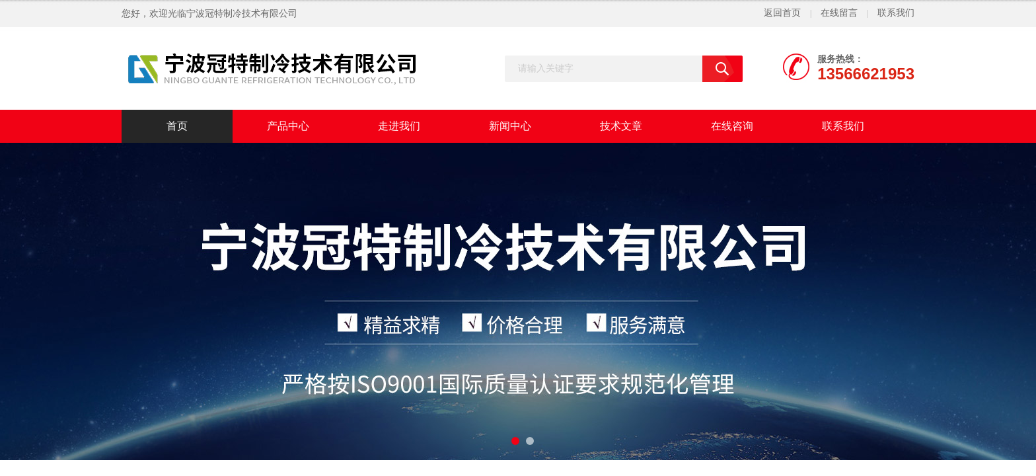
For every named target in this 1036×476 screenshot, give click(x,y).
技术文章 (621, 126)
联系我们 (895, 13)
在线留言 (839, 13)
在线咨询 (732, 126)
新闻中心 (510, 126)
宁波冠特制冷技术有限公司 (241, 14)
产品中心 (288, 126)
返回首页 (782, 13)
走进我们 (399, 126)
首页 (177, 126)
